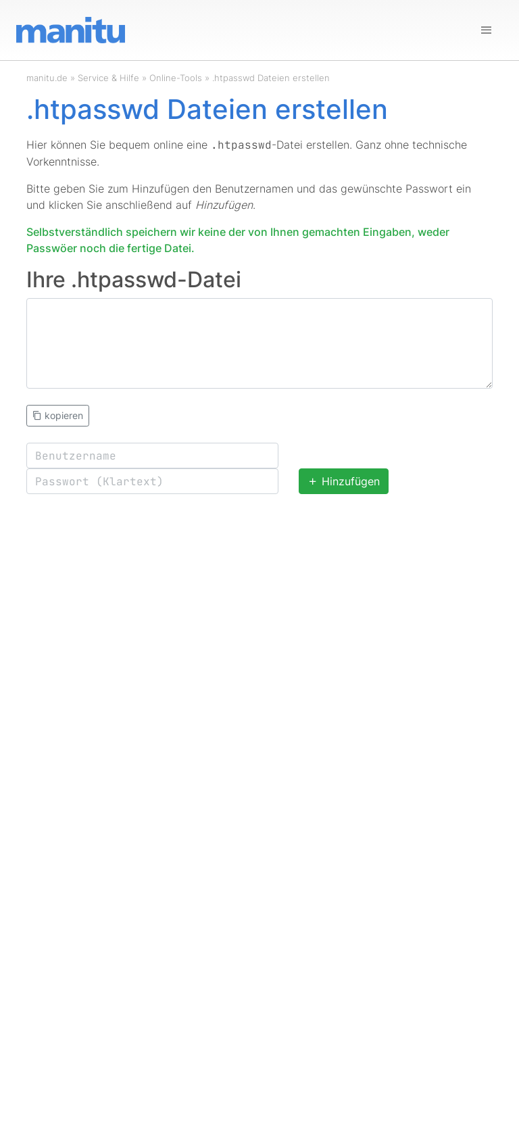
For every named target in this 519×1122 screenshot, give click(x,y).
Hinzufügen (343, 481)
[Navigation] (486, 30)
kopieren (57, 415)
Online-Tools (175, 77)
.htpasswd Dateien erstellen (271, 77)
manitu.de (47, 77)
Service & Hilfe (108, 77)
